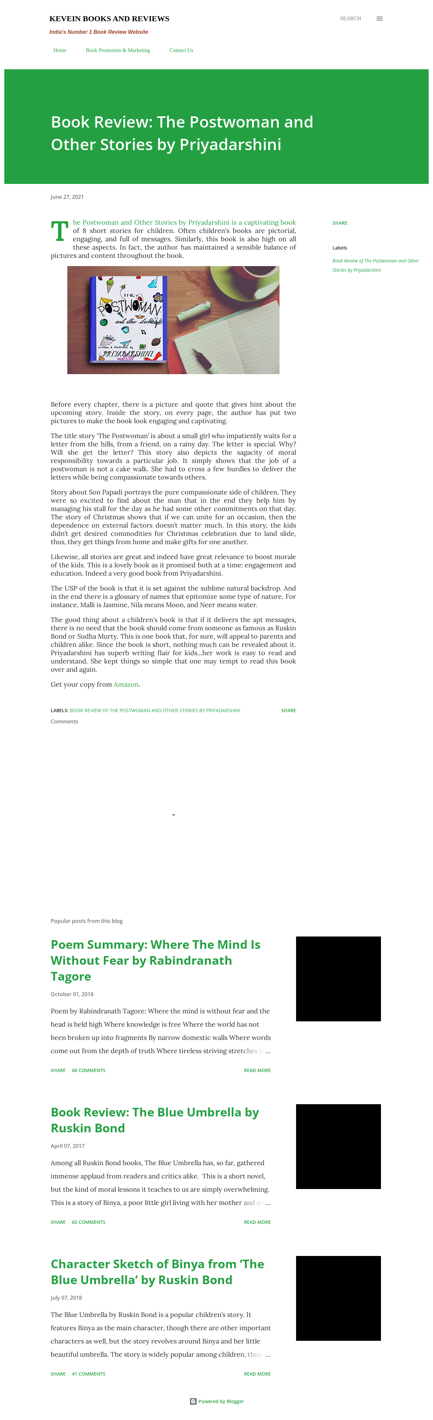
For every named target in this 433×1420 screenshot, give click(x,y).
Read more (257, 1070)
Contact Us (177, 50)
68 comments (88, 1070)
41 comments (88, 1374)
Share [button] (340, 223)
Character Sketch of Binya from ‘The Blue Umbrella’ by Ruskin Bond (157, 1272)
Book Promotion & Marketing (114, 50)
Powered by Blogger (216, 1401)
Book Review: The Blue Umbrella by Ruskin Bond (155, 1120)
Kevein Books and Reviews (109, 18)
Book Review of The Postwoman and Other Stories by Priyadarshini (376, 265)
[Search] (350, 19)
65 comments (88, 1222)
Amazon (126, 684)
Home (55, 50)
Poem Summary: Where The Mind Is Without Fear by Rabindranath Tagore (156, 960)
